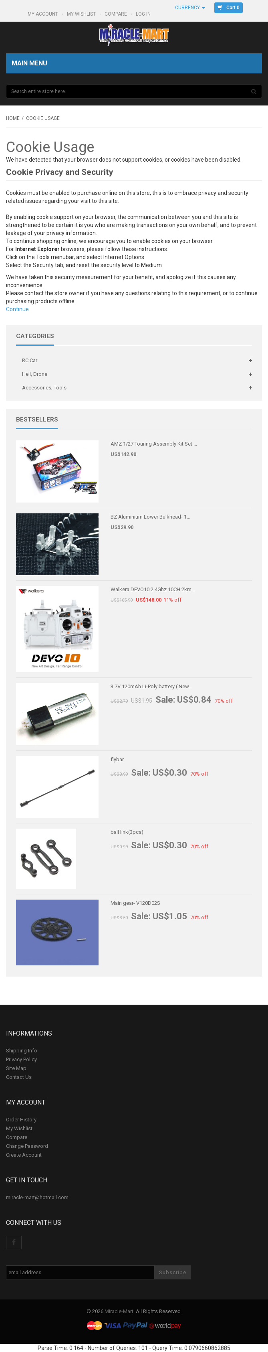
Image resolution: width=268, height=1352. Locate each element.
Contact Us (19, 1077)
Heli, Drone (34, 374)
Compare (116, 14)
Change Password (27, 1146)
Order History (21, 1120)
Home (13, 118)
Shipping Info (21, 1051)
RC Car (29, 360)
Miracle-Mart (119, 1311)
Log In (144, 14)
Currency (190, 7)
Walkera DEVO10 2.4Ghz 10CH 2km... (153, 589)
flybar (117, 759)
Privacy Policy (21, 1059)
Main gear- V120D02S (135, 903)
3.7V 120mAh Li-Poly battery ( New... (151, 686)
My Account (43, 14)
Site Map (16, 1068)
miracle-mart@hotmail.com (37, 1197)
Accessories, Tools (44, 388)
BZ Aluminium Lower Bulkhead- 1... (150, 517)
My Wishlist (82, 14)
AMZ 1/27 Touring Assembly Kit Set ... (154, 444)
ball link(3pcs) (127, 832)
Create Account (24, 1155)
